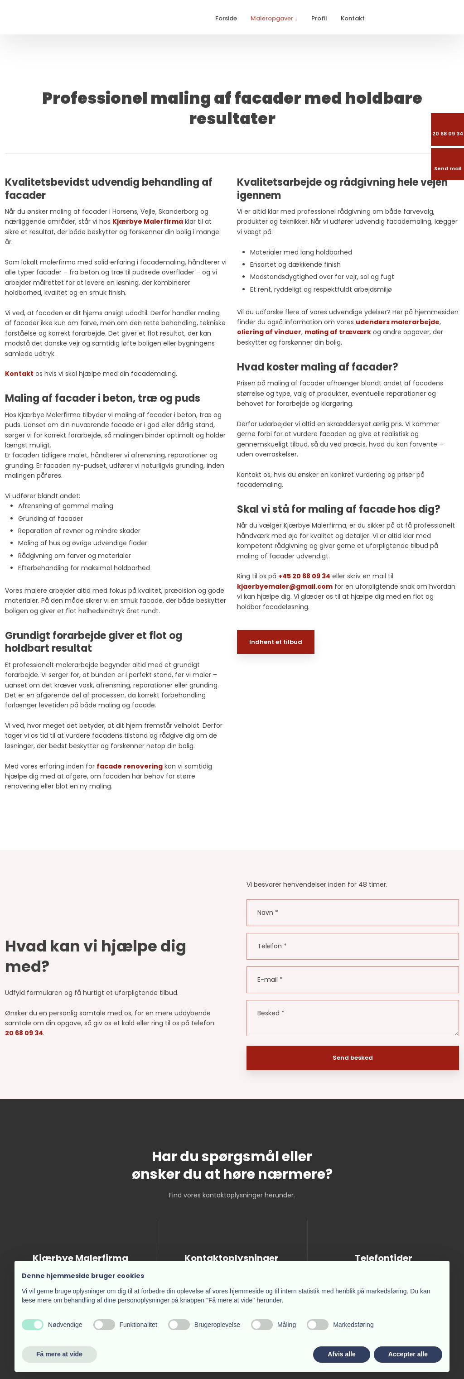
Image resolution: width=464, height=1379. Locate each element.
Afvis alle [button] (341, 1354)
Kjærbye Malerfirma (147, 221)
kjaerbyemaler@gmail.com (285, 586)
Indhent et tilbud (275, 642)
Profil (319, 18)
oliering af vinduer (269, 331)
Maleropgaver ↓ (274, 18)
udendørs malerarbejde (398, 322)
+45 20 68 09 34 (304, 576)
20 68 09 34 (24, 1033)
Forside (226, 18)
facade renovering (130, 766)
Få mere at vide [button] (59, 1354)
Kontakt (353, 18)
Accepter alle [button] (408, 1354)
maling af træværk (337, 331)
